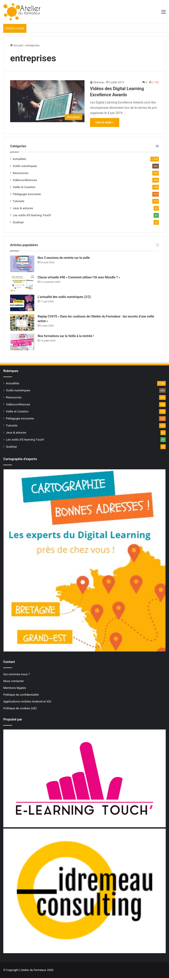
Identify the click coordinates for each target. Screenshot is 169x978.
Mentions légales (14, 687)
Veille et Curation (24, 187)
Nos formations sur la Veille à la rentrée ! (66, 336)
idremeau (98, 82)
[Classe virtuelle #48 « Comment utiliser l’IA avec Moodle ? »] (22, 283)
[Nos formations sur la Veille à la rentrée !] (22, 342)
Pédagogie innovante (27, 194)
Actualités (19, 159)
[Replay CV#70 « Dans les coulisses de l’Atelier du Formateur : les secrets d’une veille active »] (22, 322)
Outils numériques (25, 166)
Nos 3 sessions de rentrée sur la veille (64, 257)
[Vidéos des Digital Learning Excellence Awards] (47, 101)
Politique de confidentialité (21, 694)
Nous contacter (13, 681)
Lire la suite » (105, 122)
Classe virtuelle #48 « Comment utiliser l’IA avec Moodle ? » (79, 277)
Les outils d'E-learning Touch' (32, 215)
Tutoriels (18, 201)
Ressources (20, 173)
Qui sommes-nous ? (16, 674)
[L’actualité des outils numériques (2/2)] (22, 303)
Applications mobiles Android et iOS (27, 701)
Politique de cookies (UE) (20, 708)
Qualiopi (18, 222)
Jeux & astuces (23, 208)
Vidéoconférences (25, 180)
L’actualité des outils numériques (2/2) (64, 297)
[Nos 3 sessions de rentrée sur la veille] (22, 264)
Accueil (16, 45)
